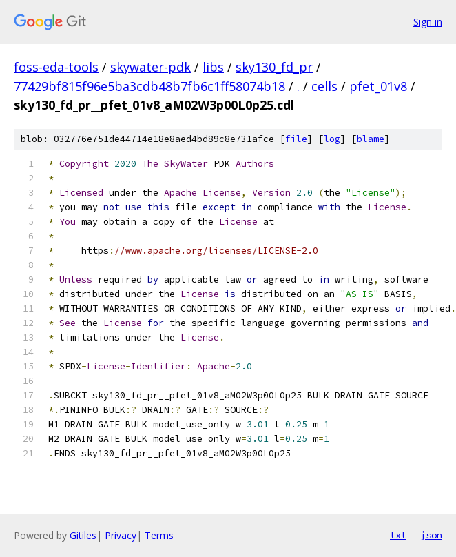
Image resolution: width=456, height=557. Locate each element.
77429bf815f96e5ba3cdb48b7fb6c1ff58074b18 (149, 86)
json (431, 535)
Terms (159, 535)
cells (324, 86)
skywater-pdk (150, 67)
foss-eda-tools (56, 67)
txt (398, 535)
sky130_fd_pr (274, 67)
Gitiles (83, 535)
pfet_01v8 (378, 86)
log (332, 139)
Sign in (427, 21)
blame (370, 139)
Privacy (120, 535)
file (296, 139)
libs (213, 67)
